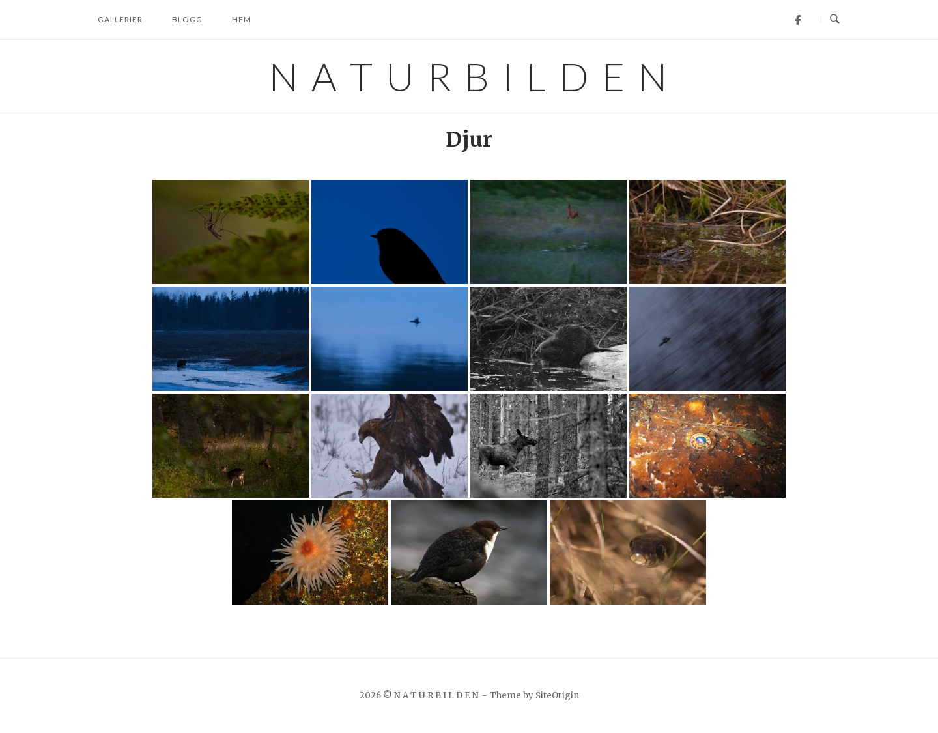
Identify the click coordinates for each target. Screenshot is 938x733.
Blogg (187, 19)
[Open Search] (834, 19)
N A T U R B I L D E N (469, 76)
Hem (241, 19)
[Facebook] (797, 20)
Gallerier (120, 19)
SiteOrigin (557, 695)
